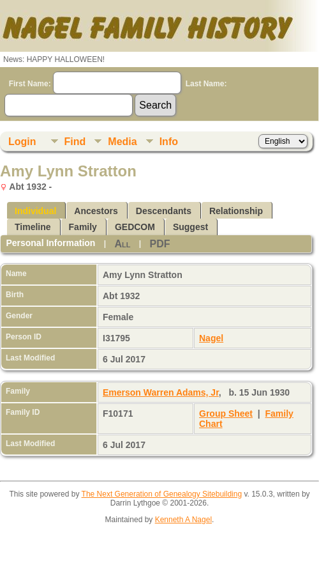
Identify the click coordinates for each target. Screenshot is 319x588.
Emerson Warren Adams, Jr (161, 392)
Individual (35, 211)
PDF (159, 243)
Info (169, 141)
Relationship (236, 211)
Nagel (211, 338)
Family (83, 227)
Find (75, 141)
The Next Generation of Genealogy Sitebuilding (162, 494)
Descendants (163, 211)
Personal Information (50, 243)
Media (122, 141)
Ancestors (95, 211)
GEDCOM (135, 227)
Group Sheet (226, 413)
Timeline (33, 227)
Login (22, 141)
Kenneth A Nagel (183, 519)
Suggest (190, 227)
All (122, 243)
